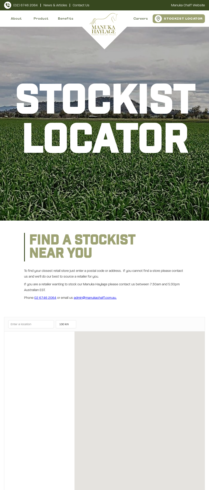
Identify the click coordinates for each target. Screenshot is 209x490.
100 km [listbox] (65, 325)
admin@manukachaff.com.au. (95, 298)
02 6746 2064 (45, 298)
